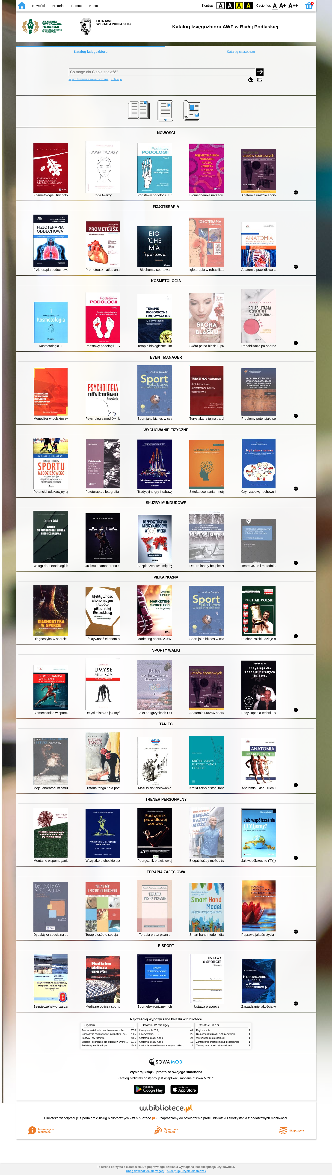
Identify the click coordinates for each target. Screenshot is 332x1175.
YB (239, 5)
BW (230, 5)
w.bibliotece (143, 1118)
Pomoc (76, 6)
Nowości (38, 6)
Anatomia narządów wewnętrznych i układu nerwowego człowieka (173, 1045)
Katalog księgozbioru (91, 51)
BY (248, 5)
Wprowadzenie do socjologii (210, 1038)
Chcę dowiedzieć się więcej (145, 1171)
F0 (275, 5)
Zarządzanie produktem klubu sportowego (218, 1042)
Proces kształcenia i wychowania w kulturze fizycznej (109, 1030)
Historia (58, 6)
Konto (93, 6)
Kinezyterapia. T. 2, (149, 1034)
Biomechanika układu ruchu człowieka (215, 1034)
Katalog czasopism (241, 51)
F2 (293, 5)
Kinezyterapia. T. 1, (149, 1030)
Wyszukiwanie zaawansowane (89, 79)
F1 (283, 5)
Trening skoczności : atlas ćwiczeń (214, 1045)
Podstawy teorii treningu (94, 1045)
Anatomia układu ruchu (151, 1038)
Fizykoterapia (203, 1030)
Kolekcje (116, 79)
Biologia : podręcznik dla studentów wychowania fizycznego (112, 1042)
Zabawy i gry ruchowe (93, 1038)
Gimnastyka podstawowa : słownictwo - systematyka (109, 1034)
